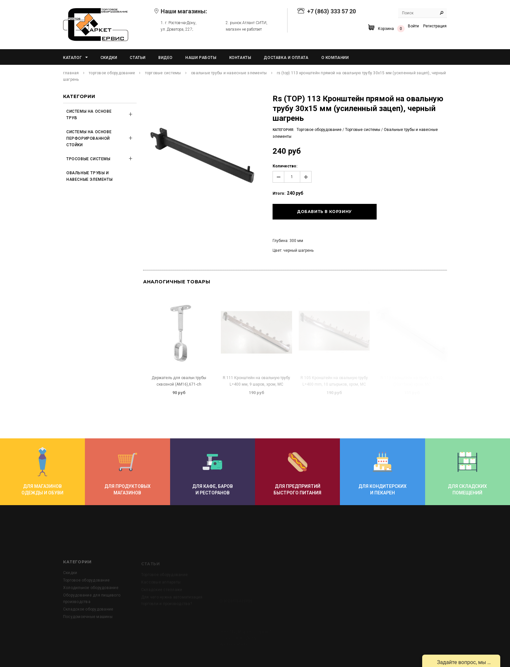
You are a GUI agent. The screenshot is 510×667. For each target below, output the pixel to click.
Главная (71, 73)
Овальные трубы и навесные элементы (229, 73)
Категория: (283, 130)
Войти (413, 26)
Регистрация (435, 26)
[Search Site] (422, 13)
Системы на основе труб (89, 114)
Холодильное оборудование (90, 609)
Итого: (279, 193)
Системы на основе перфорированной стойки (89, 138)
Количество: (285, 166)
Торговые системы (163, 73)
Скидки (70, 594)
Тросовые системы (88, 159)
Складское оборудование (88, 630)
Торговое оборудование (112, 73)
